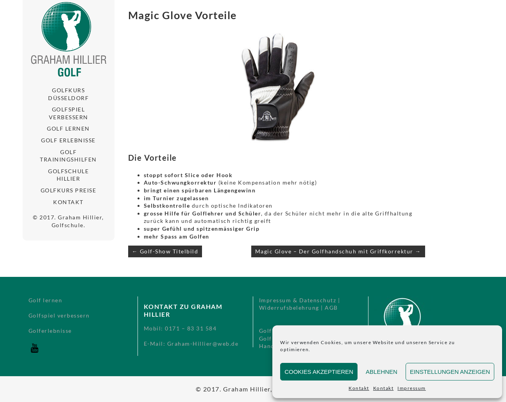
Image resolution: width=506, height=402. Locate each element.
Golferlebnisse (50, 330)
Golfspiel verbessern (68, 113)
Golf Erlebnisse (68, 140)
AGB (331, 307)
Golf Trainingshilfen (68, 156)
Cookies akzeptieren (318, 371)
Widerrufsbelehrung (289, 307)
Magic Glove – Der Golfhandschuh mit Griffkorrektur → (338, 251)
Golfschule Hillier (68, 175)
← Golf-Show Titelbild (165, 251)
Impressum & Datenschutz (297, 300)
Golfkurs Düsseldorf (68, 94)
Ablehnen (381, 371)
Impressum (411, 388)
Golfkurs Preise (69, 190)
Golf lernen (68, 128)
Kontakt (359, 388)
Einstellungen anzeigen (450, 371)
